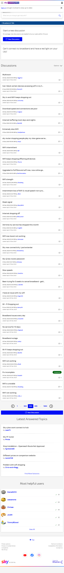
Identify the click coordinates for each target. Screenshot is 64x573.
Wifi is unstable (8, 384)
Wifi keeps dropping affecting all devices (18, 159)
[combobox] (29, 15)
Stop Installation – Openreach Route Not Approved (24, 446)
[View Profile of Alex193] (20, 353)
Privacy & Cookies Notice (8, 546)
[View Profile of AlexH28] (19, 123)
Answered (57, 372)
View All (32, 529)
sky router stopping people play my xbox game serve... (24, 138)
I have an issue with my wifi (13, 293)
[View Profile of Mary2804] (21, 205)
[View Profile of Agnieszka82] (10, 449)
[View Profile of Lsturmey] (20, 100)
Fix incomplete (8, 372)
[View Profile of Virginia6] (20, 330)
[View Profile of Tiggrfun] (20, 78)
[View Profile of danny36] (20, 307)
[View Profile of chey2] (19, 141)
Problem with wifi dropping (14, 465)
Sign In (61, 3)
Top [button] (33, 540)
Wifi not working (9, 361)
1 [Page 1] (17, 406)
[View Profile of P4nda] (7, 439)
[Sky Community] (12, 2)
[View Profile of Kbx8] (19, 364)
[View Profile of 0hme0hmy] (20, 250)
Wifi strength (7, 179)
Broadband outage (10, 338)
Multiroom (6, 75)
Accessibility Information (55, 546)
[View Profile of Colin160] (20, 284)
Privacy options (6, 544)
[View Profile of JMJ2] (19, 194)
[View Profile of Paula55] (20, 375)
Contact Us (59, 548)
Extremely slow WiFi (10, 129)
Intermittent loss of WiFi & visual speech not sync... (23, 191)
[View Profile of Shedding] (20, 182)
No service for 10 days (11, 327)
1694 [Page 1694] (45, 406)
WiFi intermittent (9, 147)
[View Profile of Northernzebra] (21, 173)
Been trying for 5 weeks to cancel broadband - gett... (23, 281)
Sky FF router (8, 437)
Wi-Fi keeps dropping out (12, 349)
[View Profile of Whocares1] (20, 216)
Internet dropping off (11, 213)
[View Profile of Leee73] (8, 430)
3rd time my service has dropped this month (20, 225)
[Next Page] (51, 406)
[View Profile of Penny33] (19, 89)
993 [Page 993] (25, 406)
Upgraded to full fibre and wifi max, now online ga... (23, 170)
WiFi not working (9, 393)
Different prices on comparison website (19, 455)
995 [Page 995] (35, 406)
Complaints (5, 548)
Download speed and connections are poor (19, 109)
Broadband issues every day (13, 315)
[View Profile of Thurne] (20, 162)
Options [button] (56, 66)
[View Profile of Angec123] (20, 296)
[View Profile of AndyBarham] (21, 132)
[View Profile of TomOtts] (20, 273)
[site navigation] (2, 3)
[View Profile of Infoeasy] (19, 262)
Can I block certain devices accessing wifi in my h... (22, 86)
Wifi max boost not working (13, 236)
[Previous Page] (13, 406)
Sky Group (4, 549)
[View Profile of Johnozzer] (20, 239)
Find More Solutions (32, 474)
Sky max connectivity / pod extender (17, 247)
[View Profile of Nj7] (18, 150)
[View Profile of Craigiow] (19, 112)
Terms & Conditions (56, 544)
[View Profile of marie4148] (9, 458)
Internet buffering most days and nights (18, 120)
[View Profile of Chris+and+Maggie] (12, 467)
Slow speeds (7, 270)
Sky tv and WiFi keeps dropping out (16, 97)
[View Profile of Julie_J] (20, 396)
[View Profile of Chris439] (20, 318)
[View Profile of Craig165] (19, 228)
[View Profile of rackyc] (19, 341)
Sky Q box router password (13, 259)
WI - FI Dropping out (10, 304)
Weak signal (7, 202)
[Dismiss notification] (61, 8)
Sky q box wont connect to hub (16, 427)
